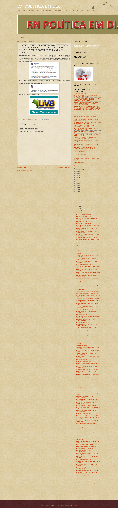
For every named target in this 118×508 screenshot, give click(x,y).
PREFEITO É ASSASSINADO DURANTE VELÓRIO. (87, 293)
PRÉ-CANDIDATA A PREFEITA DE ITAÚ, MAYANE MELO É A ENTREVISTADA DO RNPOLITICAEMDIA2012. (86, 138)
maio (78, 206)
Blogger (75, 505)
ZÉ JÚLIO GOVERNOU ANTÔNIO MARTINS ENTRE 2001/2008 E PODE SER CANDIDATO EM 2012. (87, 123)
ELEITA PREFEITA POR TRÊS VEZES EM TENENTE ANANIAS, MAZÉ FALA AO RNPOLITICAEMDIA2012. (85, 148)
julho (78, 202)
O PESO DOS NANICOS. (81, 345)
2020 (76, 183)
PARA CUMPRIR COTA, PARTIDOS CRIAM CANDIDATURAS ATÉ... (85, 451)
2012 (76, 495)
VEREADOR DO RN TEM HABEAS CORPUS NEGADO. (88, 298)
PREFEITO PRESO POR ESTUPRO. (84, 223)
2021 (76, 181)
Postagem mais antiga (64, 167)
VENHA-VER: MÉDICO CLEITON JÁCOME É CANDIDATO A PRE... (85, 476)
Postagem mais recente (24, 167)
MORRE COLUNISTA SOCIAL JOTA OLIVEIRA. (86, 405)
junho (78, 204)
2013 (76, 493)
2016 (76, 191)
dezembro (79, 192)
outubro (78, 196)
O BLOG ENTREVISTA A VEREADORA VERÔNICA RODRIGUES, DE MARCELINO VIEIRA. (84, 126)
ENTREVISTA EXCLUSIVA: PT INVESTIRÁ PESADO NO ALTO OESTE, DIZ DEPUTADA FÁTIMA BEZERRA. (87, 129)
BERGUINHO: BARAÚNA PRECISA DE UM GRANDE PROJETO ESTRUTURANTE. (85, 151)
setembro (79, 198)
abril (78, 208)
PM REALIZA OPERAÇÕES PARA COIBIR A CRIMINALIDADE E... (85, 320)
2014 (76, 491)
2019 (76, 185)
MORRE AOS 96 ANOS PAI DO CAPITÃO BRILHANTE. (87, 391)
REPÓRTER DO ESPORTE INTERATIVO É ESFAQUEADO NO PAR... (85, 397)
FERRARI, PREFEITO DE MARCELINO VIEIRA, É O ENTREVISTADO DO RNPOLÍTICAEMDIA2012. (85, 117)
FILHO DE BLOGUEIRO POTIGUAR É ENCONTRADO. (87, 470)
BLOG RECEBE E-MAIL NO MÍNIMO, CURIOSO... (86, 485)
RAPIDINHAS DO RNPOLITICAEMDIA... (84, 216)
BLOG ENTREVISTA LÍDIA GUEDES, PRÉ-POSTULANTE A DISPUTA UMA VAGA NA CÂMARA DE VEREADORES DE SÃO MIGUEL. (87, 144)
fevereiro (78, 210)
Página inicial (23, 37)
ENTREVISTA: (87, 99)
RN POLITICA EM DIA (38, 6)
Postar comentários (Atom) (26, 170)
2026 (76, 171)
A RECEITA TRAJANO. (81, 478)
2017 (76, 189)
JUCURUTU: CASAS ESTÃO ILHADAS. (84, 309)
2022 (76, 179)
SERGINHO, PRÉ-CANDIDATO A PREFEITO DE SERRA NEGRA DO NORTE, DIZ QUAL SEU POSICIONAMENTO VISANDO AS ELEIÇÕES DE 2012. (86, 103)
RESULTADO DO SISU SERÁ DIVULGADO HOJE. (86, 446)
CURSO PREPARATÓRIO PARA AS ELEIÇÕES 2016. (87, 214)
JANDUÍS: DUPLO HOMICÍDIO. (83, 330)
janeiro (78, 212)
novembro (79, 194)
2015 (76, 489)
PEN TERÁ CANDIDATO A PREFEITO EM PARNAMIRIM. (88, 415)
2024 (76, 175)
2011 (76, 497)
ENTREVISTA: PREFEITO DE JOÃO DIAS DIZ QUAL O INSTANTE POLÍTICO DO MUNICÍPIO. (85, 96)
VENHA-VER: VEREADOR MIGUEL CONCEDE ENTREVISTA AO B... (86, 468)
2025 (76, 173)
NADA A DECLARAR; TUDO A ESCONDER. (85, 444)
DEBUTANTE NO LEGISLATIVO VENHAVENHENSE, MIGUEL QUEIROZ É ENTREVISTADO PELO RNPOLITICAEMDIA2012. (87, 165)
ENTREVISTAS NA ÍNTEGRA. (80, 93)
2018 (76, 187)
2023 (76, 177)
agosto (78, 200)
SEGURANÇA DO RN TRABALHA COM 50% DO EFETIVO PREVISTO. (86, 325)
